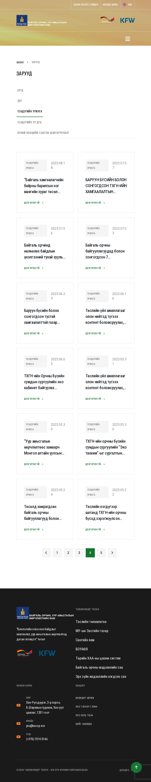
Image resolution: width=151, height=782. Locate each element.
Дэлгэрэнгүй (34, 202)
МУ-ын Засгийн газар (92, 631)
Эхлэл (20, 62)
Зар (19, 100)
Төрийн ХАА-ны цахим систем (98, 658)
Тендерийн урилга (29, 111)
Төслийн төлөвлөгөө (91, 622)
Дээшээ (127, 770)
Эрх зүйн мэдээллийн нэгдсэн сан (101, 676)
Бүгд (20, 90)
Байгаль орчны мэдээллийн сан (99, 667)
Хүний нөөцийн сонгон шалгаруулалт (43, 132)
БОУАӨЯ (82, 649)
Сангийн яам (85, 640)
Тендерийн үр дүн (29, 122)
